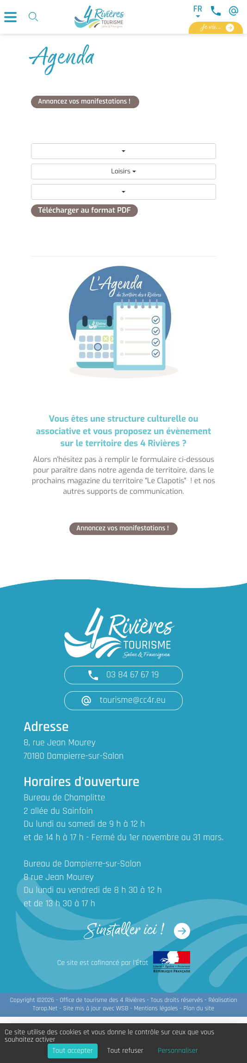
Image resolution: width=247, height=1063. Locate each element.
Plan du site (198, 1008)
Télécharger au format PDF (84, 210)
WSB (122, 1008)
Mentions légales (156, 1008)
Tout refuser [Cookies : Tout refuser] (125, 1051)
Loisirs (123, 171)
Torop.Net (45, 1008)
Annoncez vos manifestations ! (85, 101)
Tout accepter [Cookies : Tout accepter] (72, 1051)
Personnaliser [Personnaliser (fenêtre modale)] (178, 1051)
